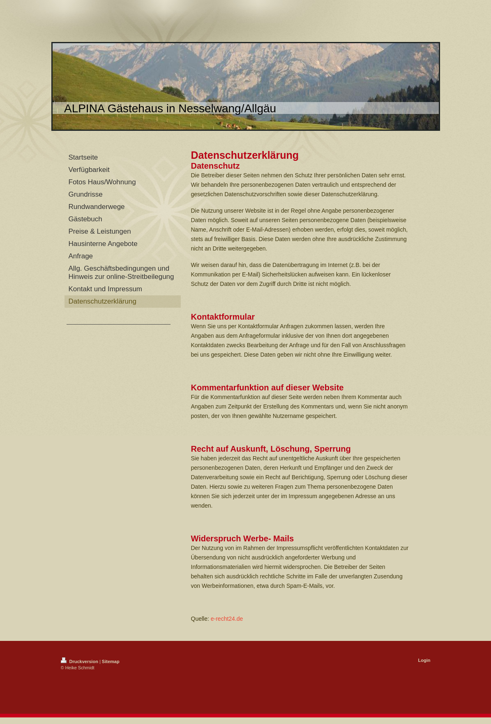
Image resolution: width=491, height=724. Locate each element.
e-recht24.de (227, 618)
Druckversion (80, 661)
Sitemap (111, 661)
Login (424, 660)
